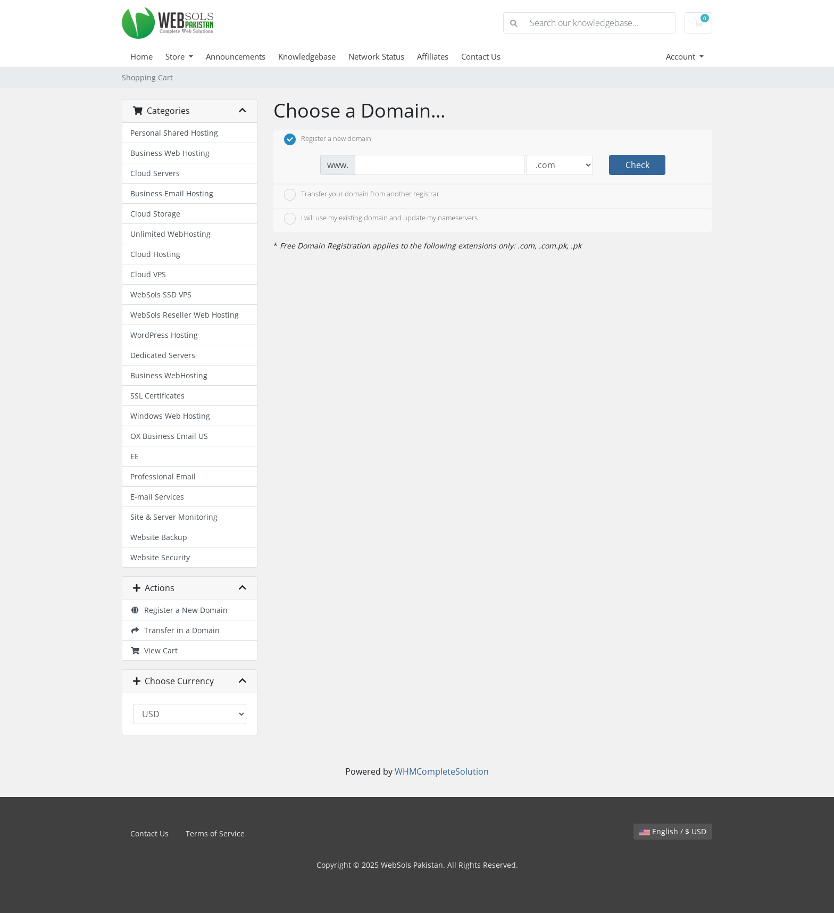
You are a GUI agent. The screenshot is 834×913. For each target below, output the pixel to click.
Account (681, 56)
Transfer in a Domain (175, 630)
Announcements (235, 56)
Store (176, 56)
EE (134, 456)
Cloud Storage (155, 214)
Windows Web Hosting (170, 416)
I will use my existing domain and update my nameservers (381, 219)
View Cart (154, 650)
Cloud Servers (155, 173)
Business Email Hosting (171, 193)
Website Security (160, 557)
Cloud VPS (148, 274)
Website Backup (158, 537)
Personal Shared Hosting (174, 133)
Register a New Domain (179, 610)
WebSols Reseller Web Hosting (184, 315)
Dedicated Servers (162, 355)
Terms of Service (215, 833)
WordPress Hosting (164, 335)
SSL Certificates (157, 396)
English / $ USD (672, 831)
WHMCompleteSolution (442, 771)
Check (637, 165)
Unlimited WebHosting (170, 234)
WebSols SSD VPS (160, 294)
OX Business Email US (169, 436)
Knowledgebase (307, 56)
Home (141, 56)
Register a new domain (327, 139)
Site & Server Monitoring (174, 517)
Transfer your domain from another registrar (361, 195)
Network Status (376, 56)
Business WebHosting (168, 375)
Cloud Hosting (155, 254)
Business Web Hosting (170, 153)
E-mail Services (157, 497)
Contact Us (481, 56)
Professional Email (163, 476)
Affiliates (432, 56)
